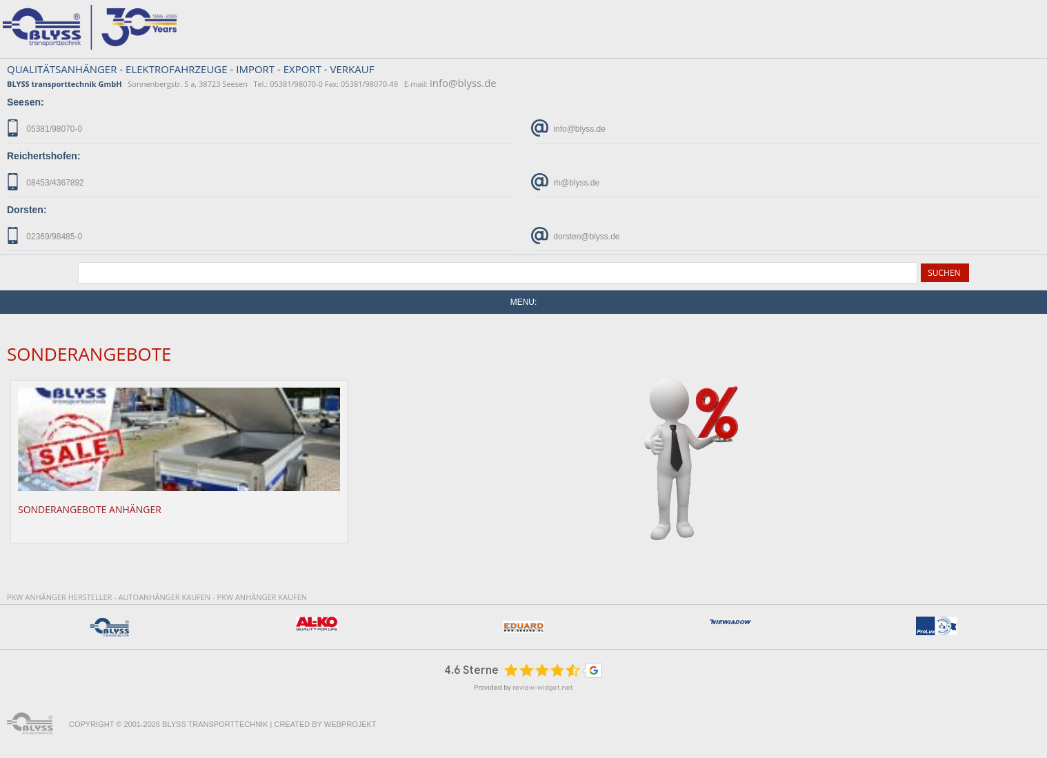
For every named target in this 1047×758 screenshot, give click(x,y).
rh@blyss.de (566, 181)
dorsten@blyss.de (577, 235)
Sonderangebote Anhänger (89, 509)
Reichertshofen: (44, 155)
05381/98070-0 (44, 128)
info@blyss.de (463, 83)
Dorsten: (27, 209)
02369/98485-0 (44, 235)
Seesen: (25, 102)
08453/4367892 (45, 181)
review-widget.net (542, 687)
